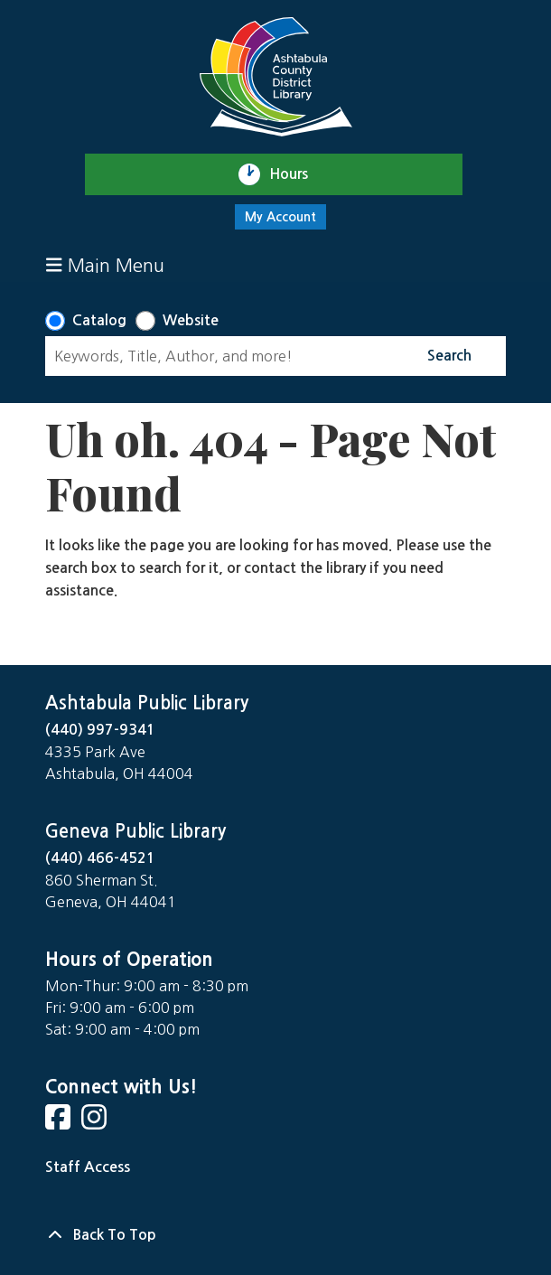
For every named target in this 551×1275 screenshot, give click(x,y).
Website (191, 320)
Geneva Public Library (135, 831)
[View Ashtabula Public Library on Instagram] (95, 1123)
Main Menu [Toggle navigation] (105, 265)
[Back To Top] (275, 1235)
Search (449, 355)
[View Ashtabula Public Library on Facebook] (59, 1123)
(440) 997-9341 (100, 729)
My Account (280, 217)
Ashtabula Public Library (146, 703)
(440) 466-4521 (100, 858)
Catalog (99, 320)
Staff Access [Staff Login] (87, 1167)
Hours (296, 174)
